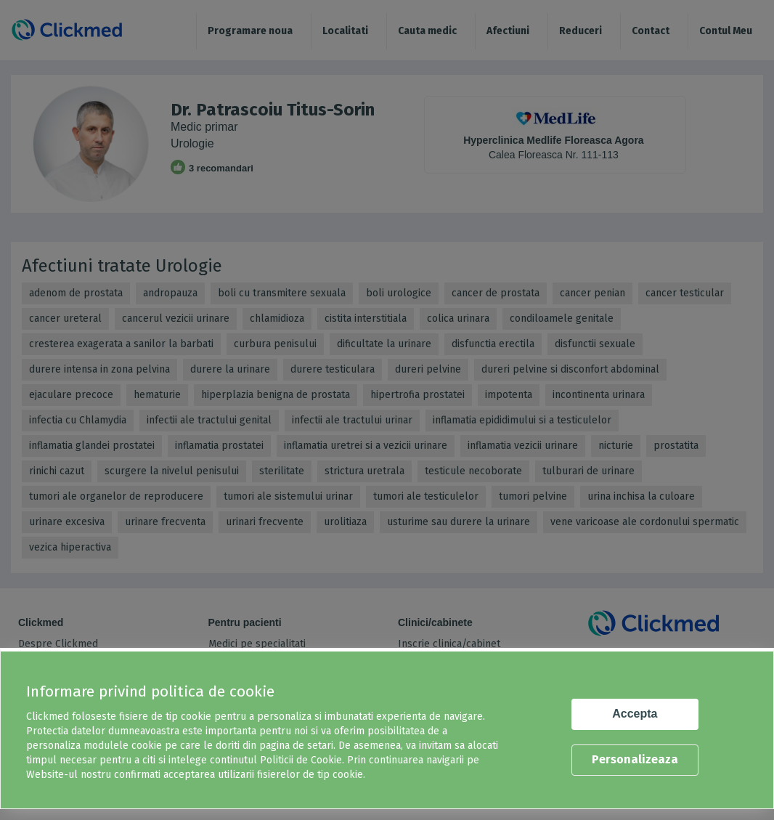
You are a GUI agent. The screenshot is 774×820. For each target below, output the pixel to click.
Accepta (634, 713)
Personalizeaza (635, 759)
